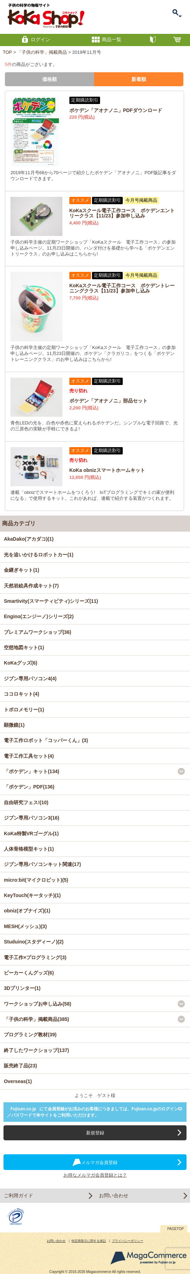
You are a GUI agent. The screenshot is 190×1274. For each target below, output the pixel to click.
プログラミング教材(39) (30, 1034)
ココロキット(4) (21, 694)
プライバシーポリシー (127, 1241)
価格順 (49, 79)
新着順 (138, 79)
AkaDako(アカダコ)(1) (28, 539)
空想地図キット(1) (24, 647)
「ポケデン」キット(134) (31, 771)
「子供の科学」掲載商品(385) (36, 1019)
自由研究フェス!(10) (26, 802)
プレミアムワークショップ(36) (37, 632)
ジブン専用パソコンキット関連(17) (42, 864)
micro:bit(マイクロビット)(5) (36, 880)
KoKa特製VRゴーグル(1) (31, 833)
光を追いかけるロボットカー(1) (38, 554)
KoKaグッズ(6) (20, 663)
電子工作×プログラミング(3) (35, 957)
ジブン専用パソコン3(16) (31, 818)
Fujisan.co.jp (23, 1108)
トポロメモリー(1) (24, 709)
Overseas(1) (18, 1081)
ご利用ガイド (18, 1195)
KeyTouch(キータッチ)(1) (32, 895)
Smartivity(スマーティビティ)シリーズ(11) (51, 601)
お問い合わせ (113, 1195)
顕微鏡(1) (14, 725)
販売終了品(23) (20, 1065)
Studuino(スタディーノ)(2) (33, 942)
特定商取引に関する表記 (88, 1241)
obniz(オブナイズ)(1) (27, 910)
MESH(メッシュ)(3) (25, 926)
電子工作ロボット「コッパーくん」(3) (46, 740)
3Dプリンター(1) (22, 988)
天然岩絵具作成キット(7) (31, 585)
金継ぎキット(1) (21, 570)
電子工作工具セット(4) (29, 756)
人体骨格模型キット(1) (29, 849)
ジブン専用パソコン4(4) (30, 678)
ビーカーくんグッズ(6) (29, 973)
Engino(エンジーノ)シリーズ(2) (39, 616)
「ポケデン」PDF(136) (29, 787)
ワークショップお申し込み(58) (37, 1004)
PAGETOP (175, 1229)
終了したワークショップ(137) (36, 1050)
